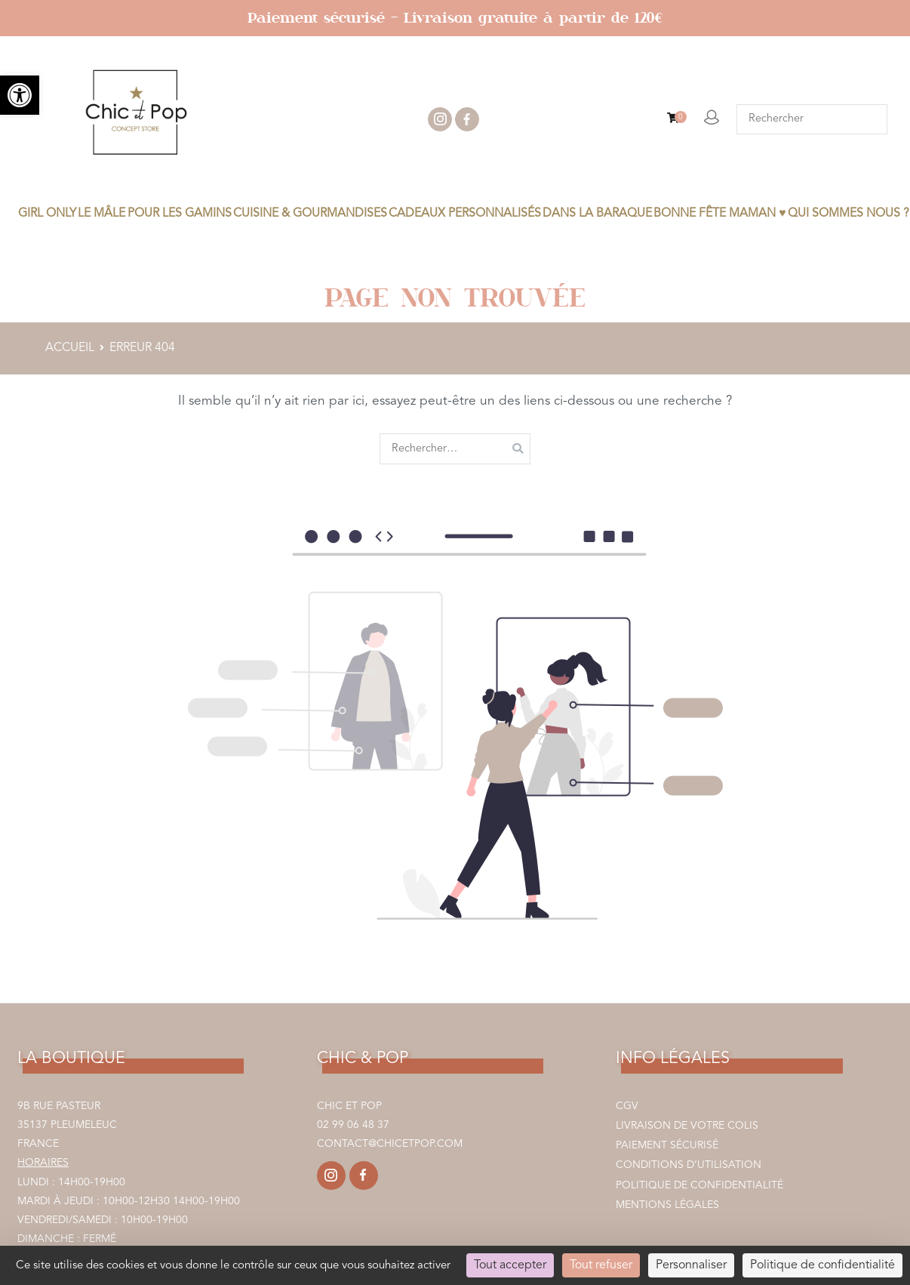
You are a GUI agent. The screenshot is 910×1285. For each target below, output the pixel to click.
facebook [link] (467, 119)
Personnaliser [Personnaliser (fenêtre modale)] (691, 1265)
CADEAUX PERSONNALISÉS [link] (465, 214)
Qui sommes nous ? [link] (848, 214)
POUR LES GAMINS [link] (180, 214)
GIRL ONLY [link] (47, 214)
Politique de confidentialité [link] (699, 1185)
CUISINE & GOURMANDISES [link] (310, 214)
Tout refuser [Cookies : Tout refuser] (601, 1265)
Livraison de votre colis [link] (687, 1125)
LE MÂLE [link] (101, 214)
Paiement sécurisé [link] (667, 1145)
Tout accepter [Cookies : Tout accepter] (510, 1265)
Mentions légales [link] (667, 1205)
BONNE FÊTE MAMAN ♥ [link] (719, 214)
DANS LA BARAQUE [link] (597, 214)
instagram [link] (440, 119)
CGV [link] (627, 1106)
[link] (19, 95)
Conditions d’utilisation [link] (688, 1165)
